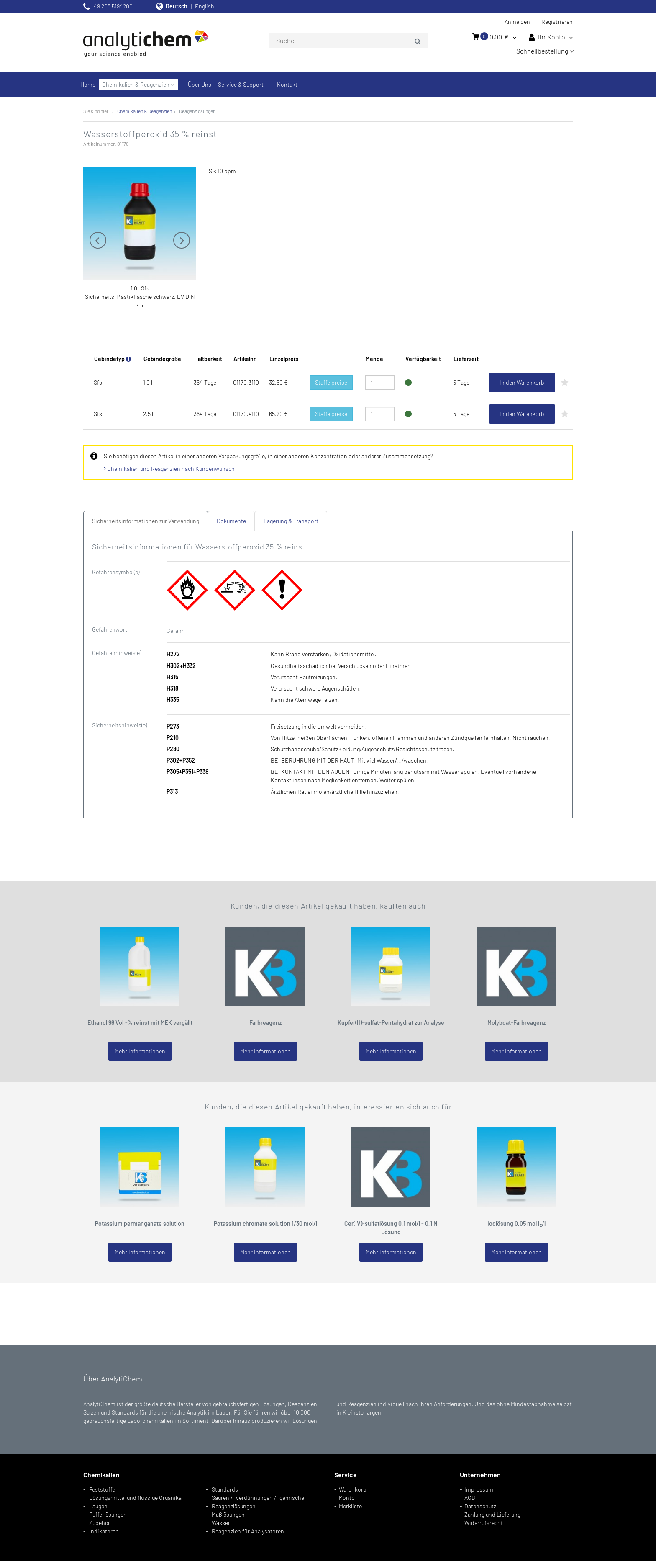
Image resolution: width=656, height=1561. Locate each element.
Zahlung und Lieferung (492, 1514)
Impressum (478, 1489)
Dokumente (231, 520)
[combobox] (348, 41)
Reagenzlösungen (234, 1506)
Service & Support (241, 84)
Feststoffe (102, 1489)
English (204, 6)
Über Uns (199, 84)
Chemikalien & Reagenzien (138, 84)
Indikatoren (104, 1531)
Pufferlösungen (108, 1514)
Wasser (221, 1522)
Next (181, 240)
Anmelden (517, 21)
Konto (347, 1497)
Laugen (98, 1506)
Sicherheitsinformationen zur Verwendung (145, 520)
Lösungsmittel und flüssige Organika (135, 1497)
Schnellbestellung (545, 51)
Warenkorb (352, 1489)
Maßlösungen (228, 1514)
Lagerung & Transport (291, 520)
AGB (469, 1497)
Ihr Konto (551, 37)
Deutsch (176, 6)
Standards (225, 1489)
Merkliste (350, 1506)
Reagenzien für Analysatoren (248, 1531)
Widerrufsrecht (483, 1522)
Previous (98, 240)
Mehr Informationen (140, 1051)
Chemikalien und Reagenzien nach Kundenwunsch (169, 468)
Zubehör (99, 1522)
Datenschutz (480, 1506)
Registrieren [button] (557, 21)
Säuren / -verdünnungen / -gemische (258, 1497)
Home (87, 84)
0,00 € (494, 36)
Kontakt (287, 84)
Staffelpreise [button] (331, 382)
